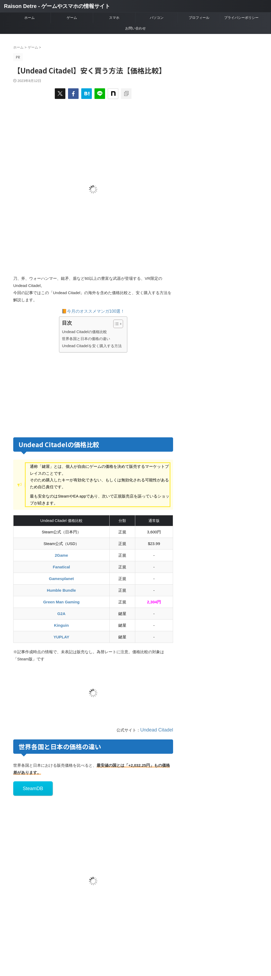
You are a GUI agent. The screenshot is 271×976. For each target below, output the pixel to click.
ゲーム (72, 18)
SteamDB (29, 786)
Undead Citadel (159, 729)
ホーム (29, 18)
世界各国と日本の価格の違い (86, 339)
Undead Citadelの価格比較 (84, 332)
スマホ (114, 18)
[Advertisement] (57, 394)
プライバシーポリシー (241, 18)
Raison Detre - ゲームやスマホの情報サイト (57, 6)
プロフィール (199, 18)
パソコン (157, 18)
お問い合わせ (135, 28)
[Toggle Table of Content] (115, 323)
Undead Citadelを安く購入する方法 (92, 346)
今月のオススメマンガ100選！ (96, 311)
